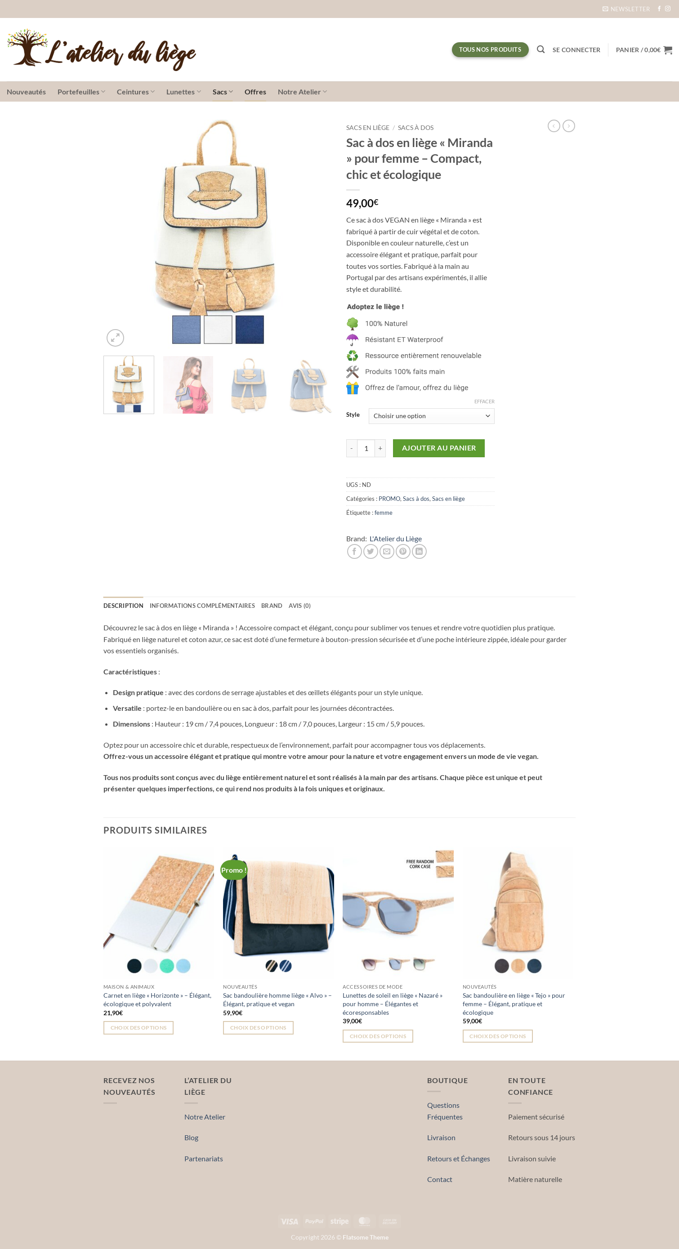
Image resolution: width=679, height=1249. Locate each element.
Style (353, 415)
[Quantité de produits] (366, 448)
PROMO (389, 498)
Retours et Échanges (458, 1158)
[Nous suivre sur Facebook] (659, 9)
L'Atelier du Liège (396, 538)
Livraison (441, 1137)
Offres (255, 91)
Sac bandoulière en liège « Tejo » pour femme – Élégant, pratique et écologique (514, 1003)
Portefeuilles (81, 91)
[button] (626, 9)
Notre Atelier (302, 91)
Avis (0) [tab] (300, 605)
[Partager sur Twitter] (370, 551)
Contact (439, 1179)
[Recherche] (541, 49)
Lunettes (183, 91)
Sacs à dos (415, 127)
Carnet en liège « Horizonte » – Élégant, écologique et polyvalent (157, 999)
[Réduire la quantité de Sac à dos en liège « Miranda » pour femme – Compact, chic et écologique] (351, 448)
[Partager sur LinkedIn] (419, 551)
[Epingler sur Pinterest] (403, 551)
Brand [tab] (271, 605)
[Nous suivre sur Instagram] (667, 9)
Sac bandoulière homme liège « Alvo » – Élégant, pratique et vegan (277, 999)
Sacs (223, 91)
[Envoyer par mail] (387, 551)
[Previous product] (569, 126)
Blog (191, 1137)
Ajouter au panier (439, 448)
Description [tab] (123, 605)
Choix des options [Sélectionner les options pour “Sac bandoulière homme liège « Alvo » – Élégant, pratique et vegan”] (258, 1027)
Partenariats (203, 1158)
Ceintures (136, 91)
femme (384, 512)
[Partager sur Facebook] (354, 551)
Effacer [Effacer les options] (484, 401)
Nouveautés (26, 91)
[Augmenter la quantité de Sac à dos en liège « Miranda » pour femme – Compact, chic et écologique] (380, 448)
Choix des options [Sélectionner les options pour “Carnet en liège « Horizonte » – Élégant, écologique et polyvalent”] (139, 1027)
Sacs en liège (367, 127)
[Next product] (554, 126)
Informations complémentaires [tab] (202, 605)
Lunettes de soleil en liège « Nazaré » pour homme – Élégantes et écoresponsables (392, 1003)
